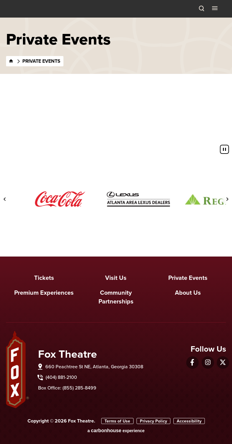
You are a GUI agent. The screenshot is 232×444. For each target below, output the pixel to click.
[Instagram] (208, 362)
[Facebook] (192, 362)
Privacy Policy (153, 421)
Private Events (188, 277)
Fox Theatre (21, 16)
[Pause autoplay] (224, 149)
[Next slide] (227, 199)
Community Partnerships (116, 297)
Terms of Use (117, 421)
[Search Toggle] (201, 8)
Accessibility (189, 421)
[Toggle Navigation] (215, 8)
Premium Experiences (44, 292)
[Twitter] (223, 362)
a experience (115, 430)
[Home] (11, 61)
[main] (116, 80)
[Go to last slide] (5, 199)
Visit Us (116, 277)
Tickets (44, 277)
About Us (188, 292)
